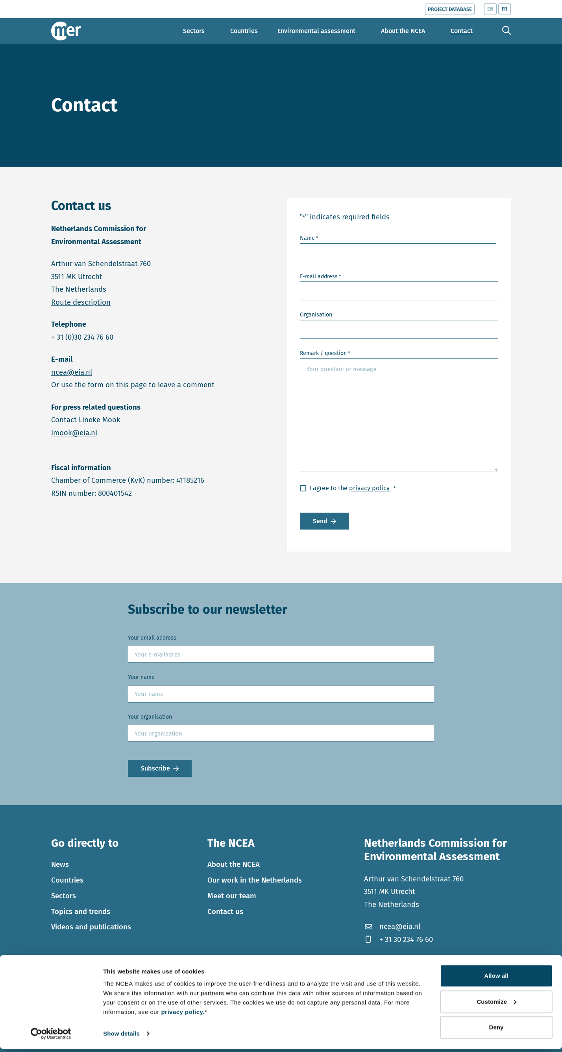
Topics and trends (80, 911)
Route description (81, 302)
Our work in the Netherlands (254, 880)
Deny (496, 1030)
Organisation (316, 314)
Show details (121, 1036)
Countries (67, 880)
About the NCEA (233, 864)
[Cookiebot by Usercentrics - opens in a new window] (51, 1037)
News (60, 864)
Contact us (225, 911)
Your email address (152, 638)
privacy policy (369, 488)
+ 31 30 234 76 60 (398, 939)
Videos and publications (91, 927)
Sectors (63, 896)
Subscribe (155, 768)
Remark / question (325, 354)
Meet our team (231, 896)
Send (320, 521)
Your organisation (150, 717)
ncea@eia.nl (71, 372)
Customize (496, 1004)
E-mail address (320, 277)
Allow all (496, 978)
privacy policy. (183, 1015)
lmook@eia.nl (74, 433)
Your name (141, 677)
